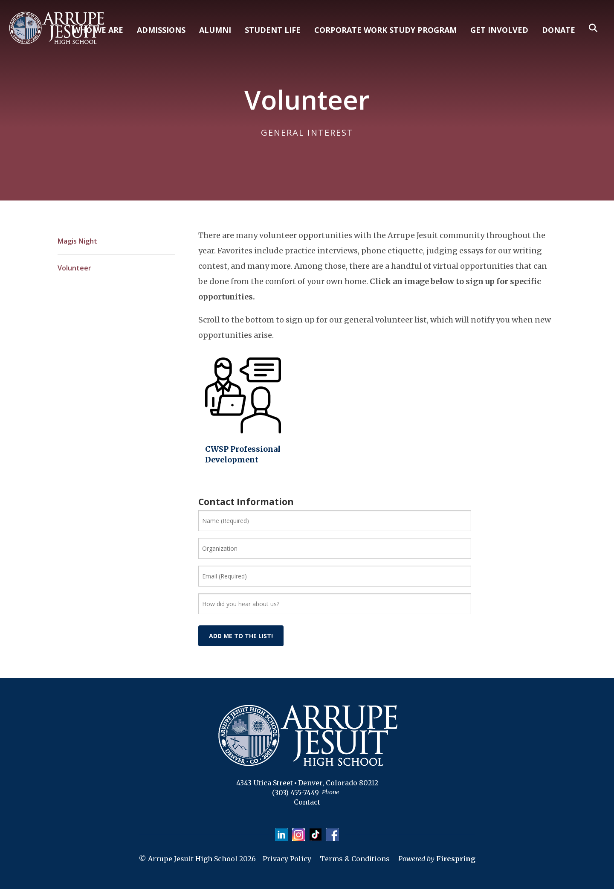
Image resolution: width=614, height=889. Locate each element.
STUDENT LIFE (273, 30)
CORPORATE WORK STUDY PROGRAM (385, 30)
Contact (307, 802)
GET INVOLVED (499, 30)
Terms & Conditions (355, 858)
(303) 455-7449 (295, 792)
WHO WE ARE (98, 30)
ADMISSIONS (161, 30)
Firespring (455, 858)
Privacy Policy (287, 858)
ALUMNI (215, 30)
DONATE (558, 30)
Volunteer (74, 268)
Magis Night (77, 241)
